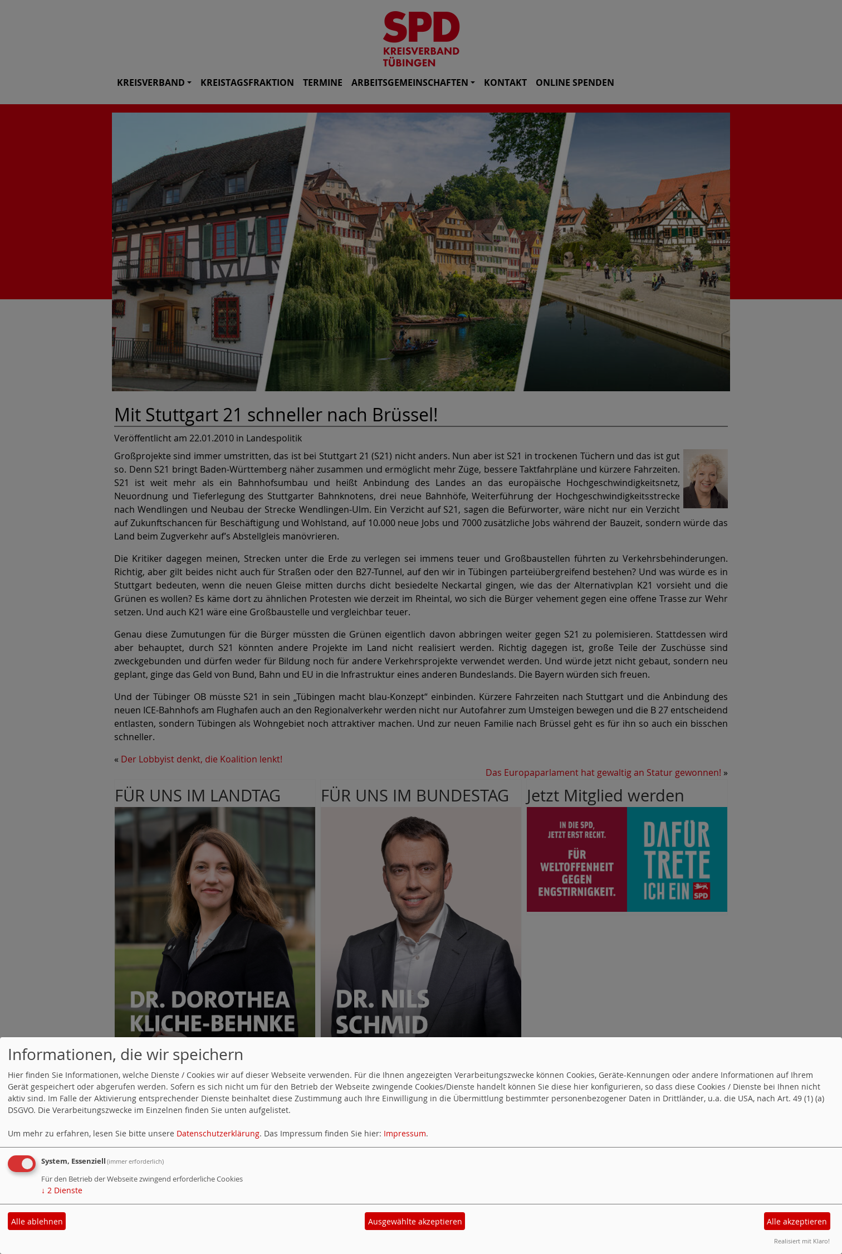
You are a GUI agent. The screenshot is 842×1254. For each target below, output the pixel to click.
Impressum (405, 1133)
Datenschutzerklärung (218, 1133)
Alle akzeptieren (797, 1221)
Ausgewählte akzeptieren (415, 1221)
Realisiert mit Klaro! (802, 1241)
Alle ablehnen (37, 1221)
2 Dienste (61, 1190)
